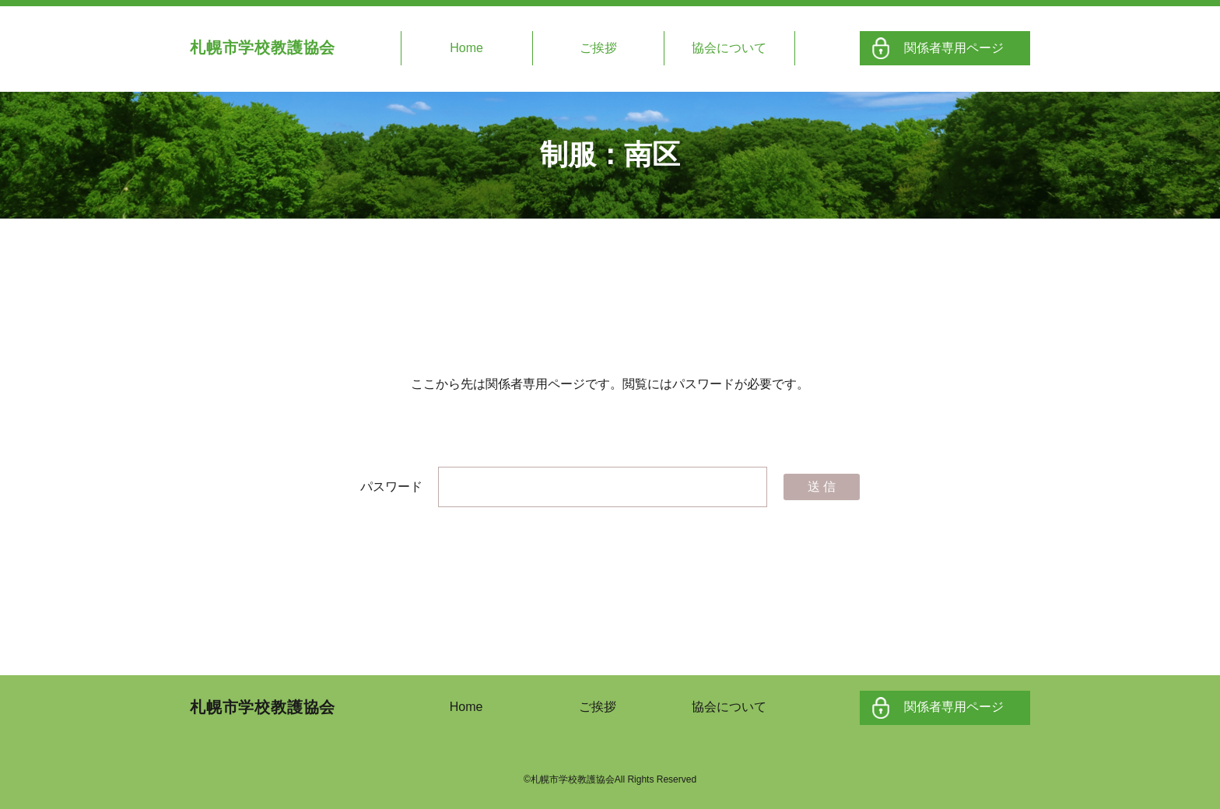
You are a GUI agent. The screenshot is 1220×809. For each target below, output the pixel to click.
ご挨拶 (598, 47)
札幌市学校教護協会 (262, 47)
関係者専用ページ (954, 47)
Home (466, 47)
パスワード (563, 486)
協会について (729, 47)
